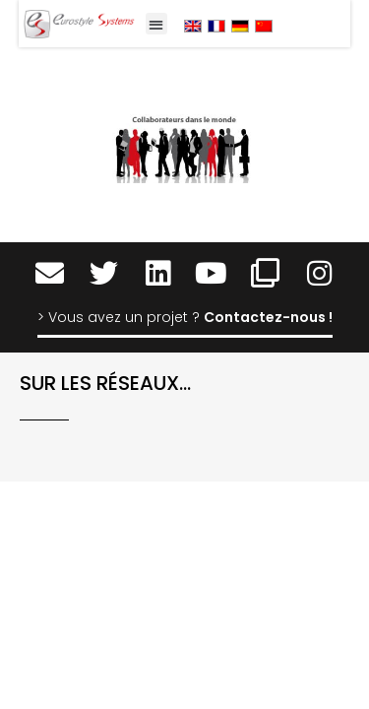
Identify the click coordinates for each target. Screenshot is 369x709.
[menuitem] (193, 25)
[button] (157, 24)
